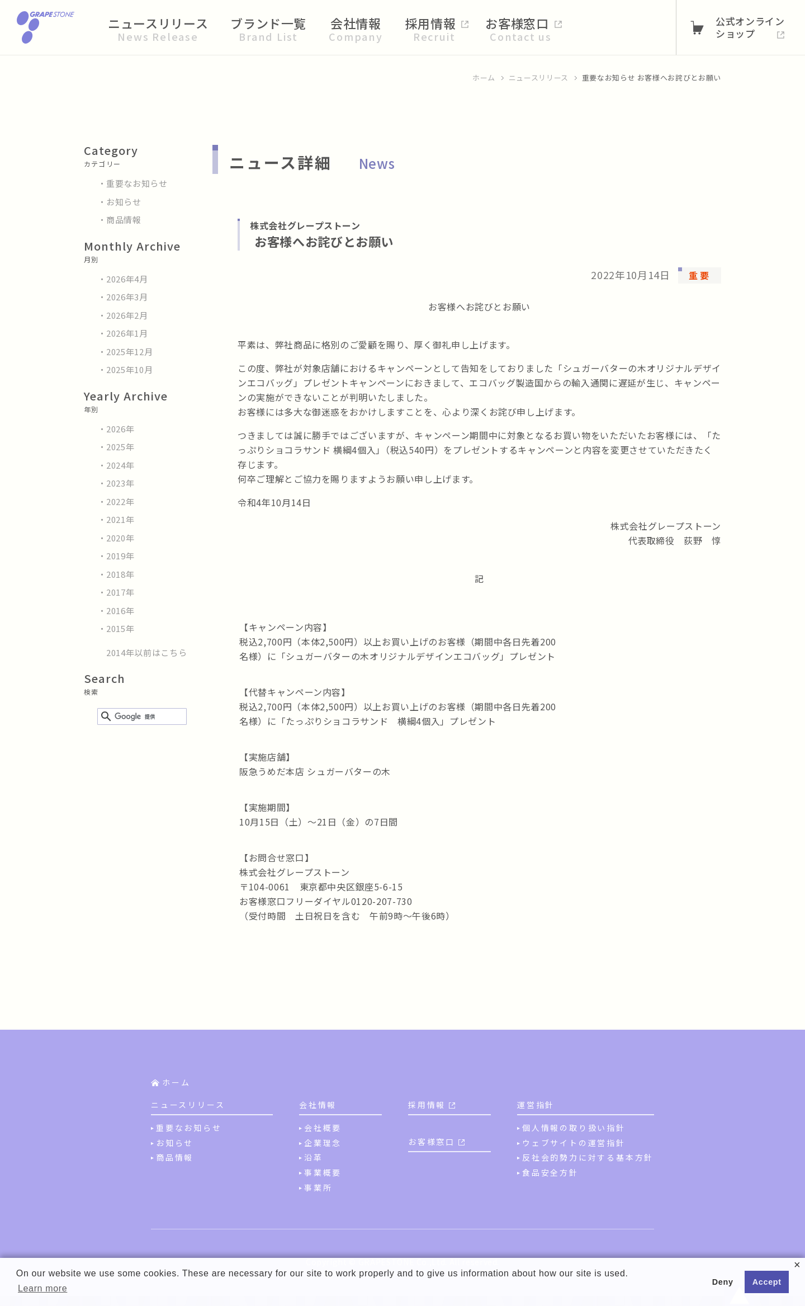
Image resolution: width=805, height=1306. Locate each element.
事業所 (318, 1187)
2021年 (120, 519)
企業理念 (323, 1142)
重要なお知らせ (137, 183)
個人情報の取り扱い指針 (574, 1127)
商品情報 (123, 219)
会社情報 (318, 1104)
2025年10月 (129, 369)
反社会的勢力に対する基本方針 (588, 1157)
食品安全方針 (550, 1172)
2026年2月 (127, 315)
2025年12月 (129, 351)
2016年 (120, 610)
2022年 (120, 501)
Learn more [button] (42, 1288)
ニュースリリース (539, 77)
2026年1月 (127, 333)
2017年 (120, 592)
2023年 (120, 483)
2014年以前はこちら (146, 652)
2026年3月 (127, 297)
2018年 (120, 574)
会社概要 (323, 1127)
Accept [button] (767, 1281)
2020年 (120, 538)
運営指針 (536, 1104)
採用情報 (427, 1104)
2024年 (120, 465)
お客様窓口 (431, 1141)
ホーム (483, 77)
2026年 (120, 429)
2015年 (120, 628)
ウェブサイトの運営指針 (574, 1142)
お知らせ (123, 202)
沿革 (313, 1157)
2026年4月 (127, 279)
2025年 (120, 446)
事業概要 (323, 1172)
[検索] (140, 717)
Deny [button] (722, 1281)
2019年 (120, 556)
